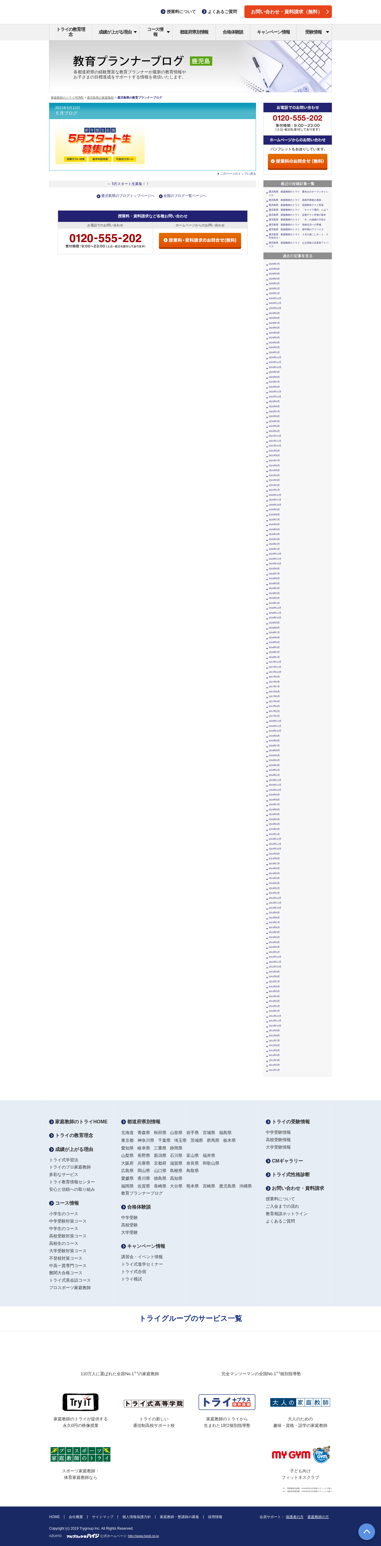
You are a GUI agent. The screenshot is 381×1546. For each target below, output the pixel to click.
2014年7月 (274, 863)
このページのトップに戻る (238, 173)
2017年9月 (274, 676)
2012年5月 (274, 991)
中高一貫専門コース (68, 1265)
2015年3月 (274, 824)
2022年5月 (274, 421)
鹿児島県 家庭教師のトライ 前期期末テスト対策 (296, 205)
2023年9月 (274, 372)
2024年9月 (274, 313)
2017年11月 (275, 667)
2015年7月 (274, 804)
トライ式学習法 (63, 1159)
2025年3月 (274, 283)
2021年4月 (274, 475)
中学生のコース (63, 1228)
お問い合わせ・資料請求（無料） (290, 11)
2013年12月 (275, 898)
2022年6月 (274, 416)
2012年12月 (275, 957)
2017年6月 (274, 691)
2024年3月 (274, 342)
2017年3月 (274, 706)
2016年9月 (274, 736)
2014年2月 (274, 888)
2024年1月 (274, 352)
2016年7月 (274, 745)
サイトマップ (102, 1517)
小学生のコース (63, 1213)
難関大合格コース (65, 1272)
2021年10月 (275, 445)
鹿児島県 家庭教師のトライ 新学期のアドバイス (296, 229)
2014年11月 (275, 844)
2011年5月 (274, 1050)
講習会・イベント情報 (142, 1256)
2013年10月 (275, 908)
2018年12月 (275, 608)
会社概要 (76, 1517)
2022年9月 (274, 401)
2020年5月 (274, 529)
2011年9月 (274, 1030)
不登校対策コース (65, 1258)
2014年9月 (274, 853)
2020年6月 (274, 524)
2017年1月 (274, 716)
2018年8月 (274, 627)
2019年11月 (275, 559)
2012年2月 (274, 1006)
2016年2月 (274, 770)
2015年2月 (274, 829)
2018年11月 (275, 613)
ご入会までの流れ (282, 1206)
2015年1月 (274, 834)
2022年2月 (274, 431)
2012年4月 (274, 996)
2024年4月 (274, 337)
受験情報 (317, 31)
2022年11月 (275, 391)
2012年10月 (275, 966)
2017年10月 (275, 672)
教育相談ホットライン (286, 1213)
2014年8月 (274, 858)
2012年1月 (274, 1011)
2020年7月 (274, 519)
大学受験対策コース (68, 1250)
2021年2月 (274, 485)
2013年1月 (274, 952)
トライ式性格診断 (288, 1174)
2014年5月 (274, 873)
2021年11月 (275, 441)
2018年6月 (274, 637)
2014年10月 (275, 848)
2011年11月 (275, 1020)
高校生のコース (63, 1243)
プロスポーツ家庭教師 (70, 1287)
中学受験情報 (278, 1132)
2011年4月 (274, 1055)
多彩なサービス (63, 1174)
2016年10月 (275, 730)
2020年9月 (274, 509)
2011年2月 (274, 1065)
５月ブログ (66, 113)
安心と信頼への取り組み (72, 1189)
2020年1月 (274, 549)
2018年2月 (274, 652)
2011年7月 (274, 1040)
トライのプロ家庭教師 (70, 1167)
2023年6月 (274, 387)
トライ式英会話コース (70, 1280)
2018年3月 (274, 647)
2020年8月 (274, 514)
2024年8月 (274, 318)
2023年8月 (274, 377)
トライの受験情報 (288, 1121)
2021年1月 (274, 490)
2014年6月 (274, 868)
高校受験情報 (278, 1139)
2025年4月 (274, 278)
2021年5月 (274, 470)
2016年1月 (274, 775)
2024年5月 (274, 332)
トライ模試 (131, 1279)
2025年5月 (274, 273)
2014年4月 (274, 878)
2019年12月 (275, 553)
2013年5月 (274, 932)
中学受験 (129, 1217)
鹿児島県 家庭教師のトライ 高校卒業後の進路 (295, 200)
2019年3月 (274, 593)
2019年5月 (274, 583)
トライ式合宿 (133, 1271)
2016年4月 (274, 760)
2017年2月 (274, 711)
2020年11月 (275, 499)
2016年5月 (274, 755)
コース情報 (158, 32)
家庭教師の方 (318, 1517)
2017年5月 (274, 696)
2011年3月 (274, 1060)
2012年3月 (274, 1001)
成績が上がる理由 (118, 31)
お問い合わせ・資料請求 (295, 1188)
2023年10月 (275, 367)
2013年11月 (275, 902)
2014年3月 (274, 883)
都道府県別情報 (194, 31)
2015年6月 (274, 809)
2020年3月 (274, 539)
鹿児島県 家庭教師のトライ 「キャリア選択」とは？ (298, 210)
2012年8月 (274, 976)
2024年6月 (274, 327)
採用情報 (215, 1517)
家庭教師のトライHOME (67, 97)
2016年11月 (275, 726)
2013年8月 (274, 917)
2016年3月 (274, 765)
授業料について (280, 1198)
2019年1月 (274, 603)
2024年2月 (274, 347)
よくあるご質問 (280, 1221)
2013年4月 (274, 937)
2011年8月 (274, 1035)
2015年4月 (274, 819)
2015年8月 (274, 799)
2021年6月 (274, 465)
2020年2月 (274, 544)
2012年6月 (274, 986)
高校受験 (129, 1225)
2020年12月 (275, 495)
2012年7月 (274, 981)
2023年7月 (274, 381)
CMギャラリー (284, 1160)
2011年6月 (274, 1045)
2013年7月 (274, 922)
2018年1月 (274, 657)
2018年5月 (274, 642)
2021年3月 (274, 480)
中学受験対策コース (68, 1221)
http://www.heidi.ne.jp (143, 1536)
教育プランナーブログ (142, 1193)
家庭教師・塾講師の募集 (179, 1517)
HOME (54, 1517)
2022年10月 (275, 396)
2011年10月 (275, 1025)
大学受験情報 (278, 1147)
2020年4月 (274, 534)
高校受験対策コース (68, 1236)
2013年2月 (274, 947)
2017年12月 (275, 662)
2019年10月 (275, 563)
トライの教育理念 (70, 32)
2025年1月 (274, 293)
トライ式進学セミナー (142, 1264)
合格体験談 (233, 31)
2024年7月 (274, 323)
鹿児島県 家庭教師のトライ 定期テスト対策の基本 (297, 215)
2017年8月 (274, 681)
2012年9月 (274, 971)
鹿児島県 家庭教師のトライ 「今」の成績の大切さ (297, 219)
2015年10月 (275, 790)
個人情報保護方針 (136, 1517)
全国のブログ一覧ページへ (184, 196)
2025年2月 (274, 288)
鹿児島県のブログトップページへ (128, 196)
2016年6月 (274, 750)
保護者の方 (295, 1517)
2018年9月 (274, 622)
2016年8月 (274, 740)
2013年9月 (274, 912)
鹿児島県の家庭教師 (100, 97)
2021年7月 (274, 460)
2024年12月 (275, 298)
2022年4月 (274, 426)
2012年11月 (275, 962)
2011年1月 (274, 1070)
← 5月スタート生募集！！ (128, 184)
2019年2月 (274, 598)
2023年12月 (275, 357)
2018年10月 (275, 617)
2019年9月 (274, 568)
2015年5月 (274, 814)
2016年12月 (275, 721)
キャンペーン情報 (273, 31)
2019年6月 (274, 578)
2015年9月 (274, 794)
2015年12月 (275, 780)
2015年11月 (275, 785)
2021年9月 (274, 450)
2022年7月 (274, 411)
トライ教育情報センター (72, 1181)
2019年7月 (274, 573)
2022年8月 (274, 406)
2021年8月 (274, 455)
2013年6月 (274, 927)
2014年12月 (275, 839)
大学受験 (129, 1232)
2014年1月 (274, 893)
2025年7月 (274, 264)
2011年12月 (275, 1016)
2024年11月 (275, 303)
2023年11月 (275, 362)
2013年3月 (274, 942)
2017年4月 (274, 701)
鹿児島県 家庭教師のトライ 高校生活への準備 (295, 224)
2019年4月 (274, 588)
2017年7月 (274, 686)
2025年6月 (274, 269)
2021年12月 (275, 436)
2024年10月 (275, 308)
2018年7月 (274, 632)
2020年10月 (275, 504)
